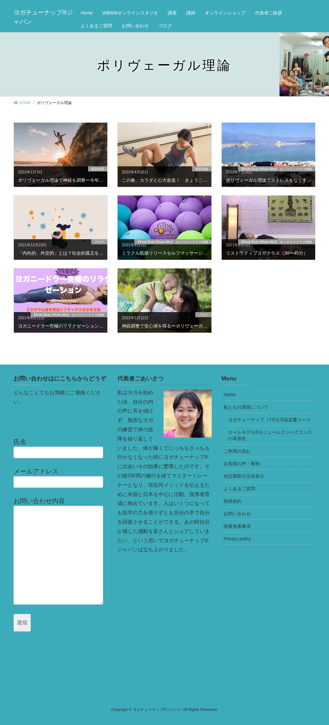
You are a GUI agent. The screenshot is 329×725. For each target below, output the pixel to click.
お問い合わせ (237, 513)
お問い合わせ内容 (60, 550)
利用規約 (233, 501)
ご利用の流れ (237, 451)
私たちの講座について (246, 407)
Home (230, 394)
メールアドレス (60, 478)
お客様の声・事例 (242, 463)
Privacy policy (237, 538)
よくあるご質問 (239, 488)
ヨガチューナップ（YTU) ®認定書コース (269, 419)
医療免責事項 (237, 526)
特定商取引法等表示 (244, 476)
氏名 (60, 448)
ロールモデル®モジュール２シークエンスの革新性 (270, 435)
